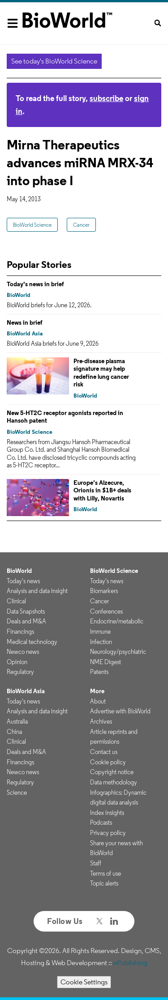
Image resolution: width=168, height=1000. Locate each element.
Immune (100, 631)
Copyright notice (112, 772)
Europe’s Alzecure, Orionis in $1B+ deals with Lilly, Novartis (102, 490)
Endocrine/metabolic (116, 621)
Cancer (81, 224)
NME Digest (105, 662)
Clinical (16, 601)
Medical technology (32, 642)
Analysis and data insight (37, 591)
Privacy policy (108, 833)
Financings (20, 631)
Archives (101, 721)
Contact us (103, 752)
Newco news (23, 652)
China (14, 732)
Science (17, 792)
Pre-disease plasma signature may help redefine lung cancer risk (101, 373)
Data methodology (113, 782)
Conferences (106, 611)
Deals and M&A (26, 621)
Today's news (23, 581)
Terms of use (105, 873)
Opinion (17, 662)
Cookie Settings (84, 982)
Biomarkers (104, 591)
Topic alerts (104, 883)
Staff (95, 863)
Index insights (107, 813)
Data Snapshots (26, 611)
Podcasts (101, 822)
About (98, 701)
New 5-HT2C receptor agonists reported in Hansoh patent (65, 417)
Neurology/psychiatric (118, 652)
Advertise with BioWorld (120, 711)
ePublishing (130, 962)
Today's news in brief (35, 284)
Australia (17, 721)
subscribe (106, 98)
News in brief (25, 322)
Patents (99, 672)
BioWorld (18, 295)
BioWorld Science (32, 224)
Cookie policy (108, 762)
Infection (101, 642)
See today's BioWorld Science (54, 61)
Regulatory (20, 672)
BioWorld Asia (25, 333)
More (97, 691)
